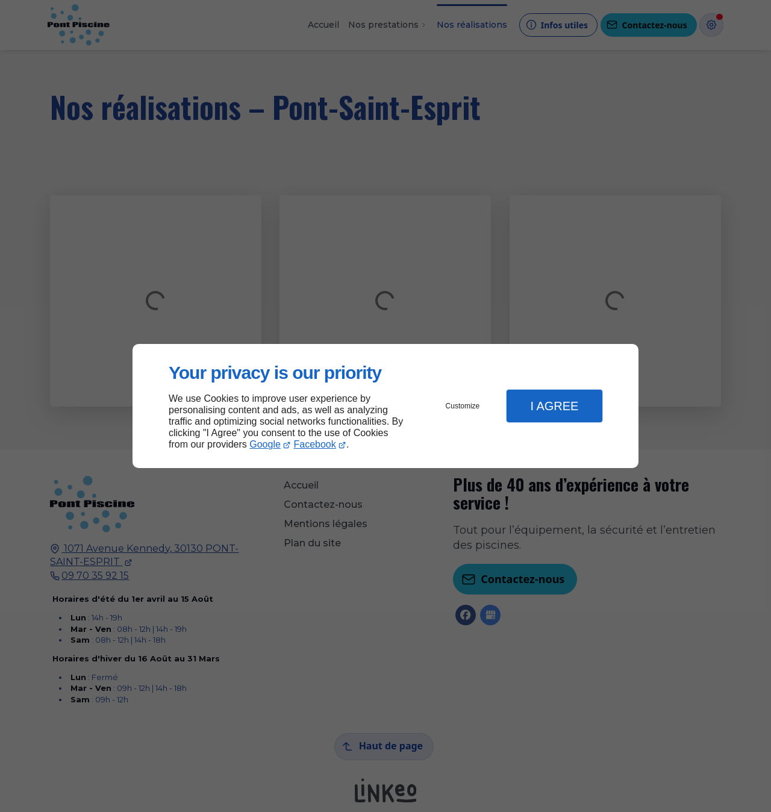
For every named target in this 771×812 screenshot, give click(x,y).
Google (265, 444)
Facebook (315, 444)
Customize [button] (463, 406)
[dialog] (385, 406)
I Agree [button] (554, 406)
